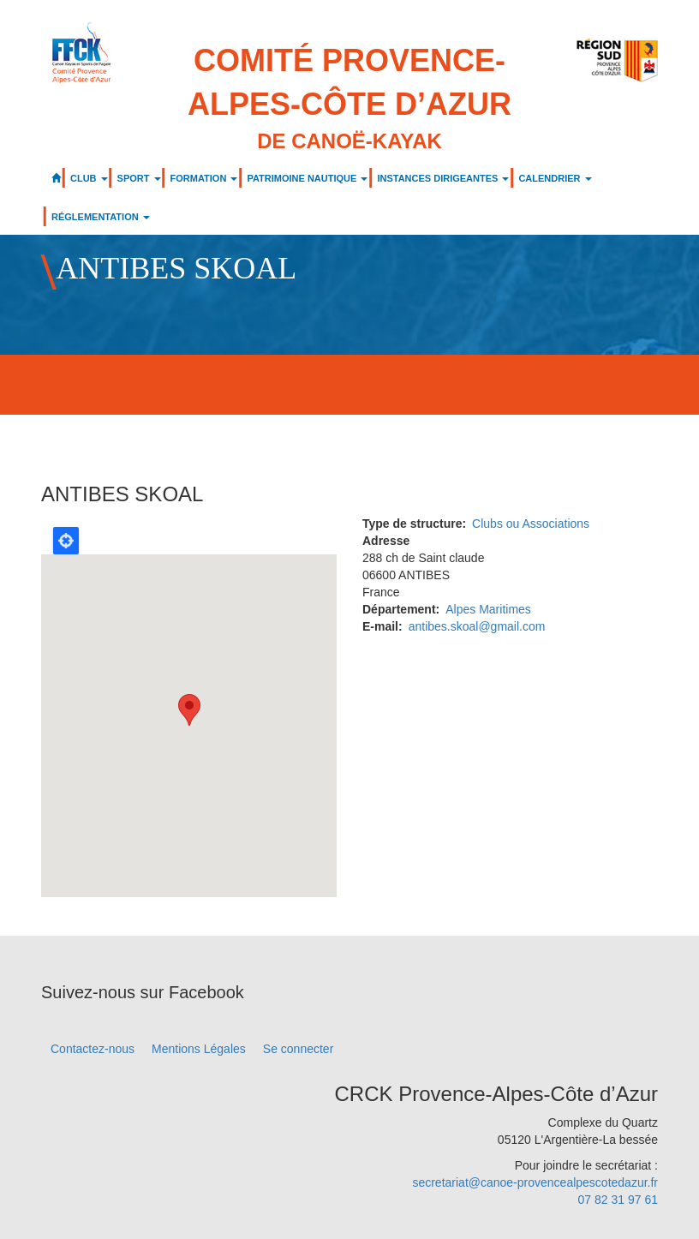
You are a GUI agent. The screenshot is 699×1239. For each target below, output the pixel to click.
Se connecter (298, 1049)
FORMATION (204, 178)
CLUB (89, 178)
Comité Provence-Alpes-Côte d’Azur (349, 99)
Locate (66, 540)
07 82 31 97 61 (618, 1199)
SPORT (139, 178)
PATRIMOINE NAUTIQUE (307, 178)
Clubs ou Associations (530, 523)
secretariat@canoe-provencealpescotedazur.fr (535, 1182)
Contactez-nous (92, 1049)
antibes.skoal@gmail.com (477, 626)
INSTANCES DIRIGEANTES (443, 178)
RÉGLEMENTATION (100, 217)
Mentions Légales (199, 1049)
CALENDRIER (554, 178)
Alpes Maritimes (488, 609)
